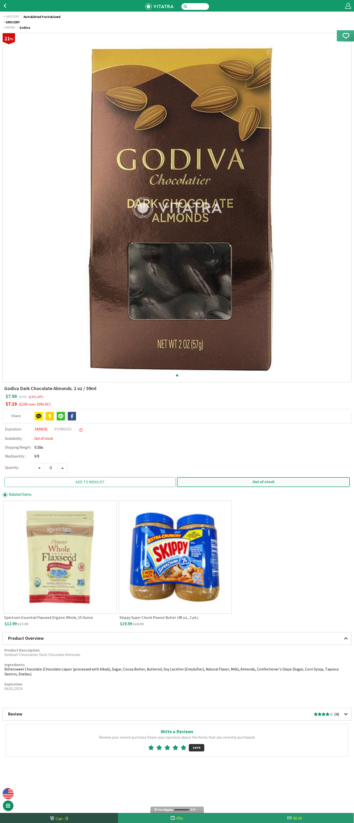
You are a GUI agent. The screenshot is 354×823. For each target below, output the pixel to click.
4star (177, 747)
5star (185, 747)
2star (161, 747)
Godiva (24, 27)
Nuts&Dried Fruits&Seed (42, 16)
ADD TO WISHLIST (90, 482)
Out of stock (263, 482)
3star (169, 747)
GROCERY (12, 16)
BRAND (10, 27)
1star (153, 747)
